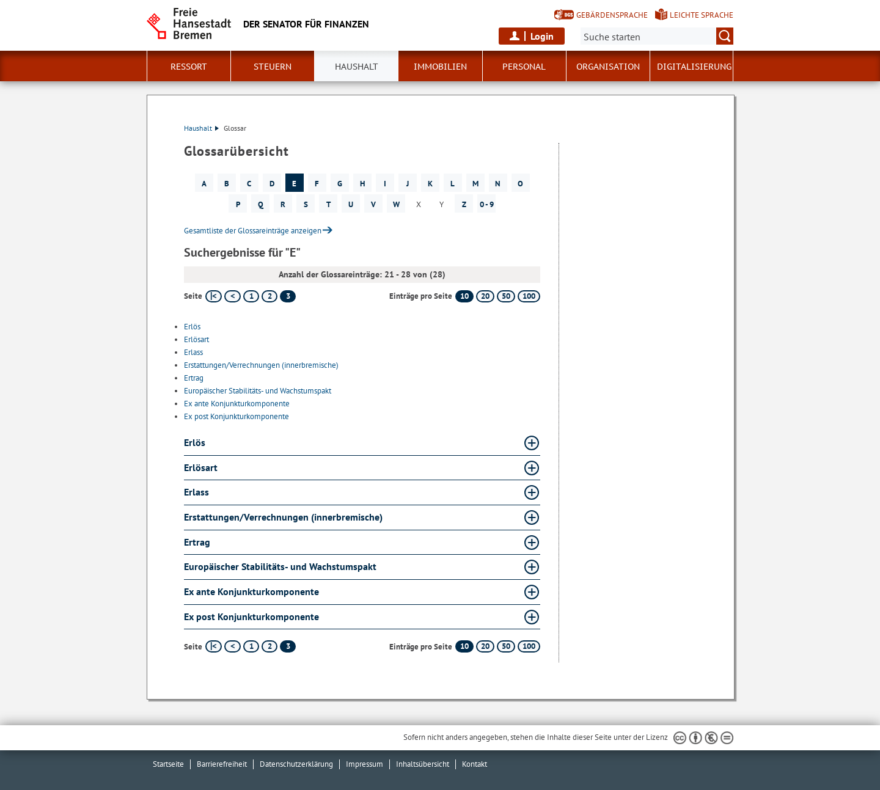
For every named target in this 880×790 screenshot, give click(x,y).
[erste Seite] (213, 296)
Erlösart (196, 339)
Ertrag (194, 378)
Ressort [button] (188, 66)
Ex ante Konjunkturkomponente (237, 403)
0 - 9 (487, 204)
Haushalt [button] (356, 66)
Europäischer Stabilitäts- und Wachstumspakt (257, 391)
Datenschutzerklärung (296, 764)
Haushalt (201, 128)
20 (485, 296)
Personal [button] (524, 66)
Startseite (168, 764)
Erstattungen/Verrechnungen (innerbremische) (261, 365)
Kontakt (474, 764)
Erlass (193, 352)
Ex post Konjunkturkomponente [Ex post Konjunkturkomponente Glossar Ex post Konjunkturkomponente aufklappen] (251, 616)
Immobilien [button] (440, 66)
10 (464, 296)
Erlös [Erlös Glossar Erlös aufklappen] (194, 442)
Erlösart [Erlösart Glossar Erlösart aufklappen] (201, 467)
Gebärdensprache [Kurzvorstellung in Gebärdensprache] (612, 15)
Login (542, 36)
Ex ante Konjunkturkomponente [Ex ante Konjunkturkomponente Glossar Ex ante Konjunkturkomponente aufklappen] (251, 591)
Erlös (192, 326)
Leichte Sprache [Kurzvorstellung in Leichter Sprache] (701, 15)
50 (506, 296)
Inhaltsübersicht (422, 764)
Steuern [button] (273, 66)
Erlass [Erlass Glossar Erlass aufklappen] (196, 492)
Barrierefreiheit (222, 764)
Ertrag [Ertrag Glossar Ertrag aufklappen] (197, 542)
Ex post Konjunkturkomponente (236, 416)
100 (528, 296)
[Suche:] (657, 36)
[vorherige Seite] (232, 296)
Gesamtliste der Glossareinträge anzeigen (252, 230)
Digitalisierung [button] (694, 66)
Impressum (364, 764)
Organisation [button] (608, 66)
